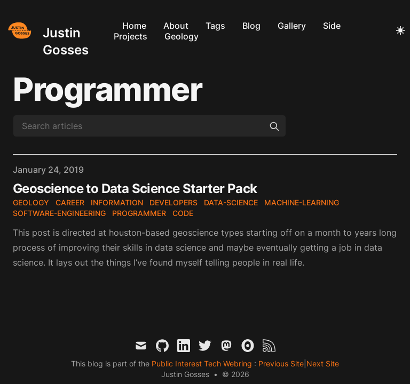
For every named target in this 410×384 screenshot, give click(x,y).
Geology (181, 36)
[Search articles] (149, 126)
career (70, 202)
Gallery (292, 25)
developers (173, 202)
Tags (215, 25)
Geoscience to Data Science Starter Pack (135, 188)
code (182, 213)
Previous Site (280, 363)
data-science (231, 202)
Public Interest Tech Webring (203, 363)
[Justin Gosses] (57, 31)
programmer (139, 213)
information (117, 202)
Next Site (322, 363)
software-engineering (59, 213)
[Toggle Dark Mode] (400, 30)
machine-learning (301, 202)
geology (31, 202)
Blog (251, 25)
